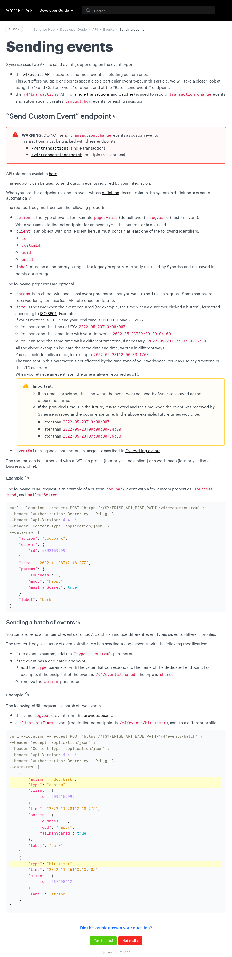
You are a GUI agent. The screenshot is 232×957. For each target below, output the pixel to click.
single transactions (92, 93)
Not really (130, 918)
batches (126, 93)
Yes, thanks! (103, 918)
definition (110, 192)
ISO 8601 (48, 313)
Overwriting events (142, 450)
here (53, 173)
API (37, 74)
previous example (100, 706)
